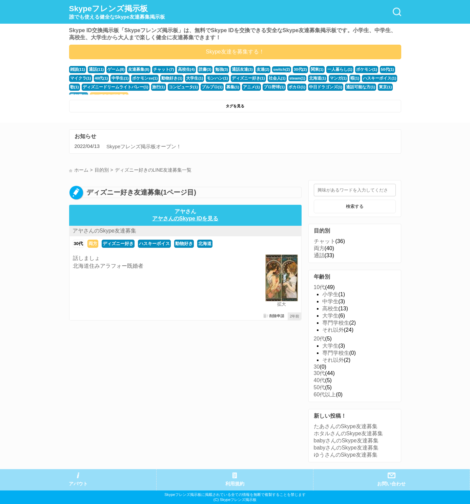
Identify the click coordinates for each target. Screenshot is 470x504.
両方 (92, 243)
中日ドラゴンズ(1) (298, 87)
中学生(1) (118, 78)
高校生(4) (180, 69)
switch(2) (271, 69)
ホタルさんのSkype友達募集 (348, 433)
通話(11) (95, 69)
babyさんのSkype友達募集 (346, 440)
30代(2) (289, 69)
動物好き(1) (167, 78)
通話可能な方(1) (331, 87)
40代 (319, 380)
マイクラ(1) (80, 78)
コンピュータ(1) (163, 87)
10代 (319, 287)
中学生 (330, 301)
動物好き (184, 243)
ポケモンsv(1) (141, 78)
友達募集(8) (135, 69)
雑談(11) (77, 69)
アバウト (78, 483)
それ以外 (333, 330)
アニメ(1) (228, 87)
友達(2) (253, 69)
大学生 (330, 316)
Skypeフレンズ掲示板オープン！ (143, 146)
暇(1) (340, 78)
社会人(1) (266, 78)
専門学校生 (335, 323)
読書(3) (198, 69)
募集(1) (210, 87)
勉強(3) (214, 69)
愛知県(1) (372, 87)
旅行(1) (140, 87)
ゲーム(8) (114, 69)
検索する (355, 206)
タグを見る (235, 106)
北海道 (204, 243)
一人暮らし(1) (327, 69)
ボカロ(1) (271, 87)
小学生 (330, 294)
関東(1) (306, 69)
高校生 (330, 308)
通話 (319, 255)
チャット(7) (159, 69)
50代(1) (372, 69)
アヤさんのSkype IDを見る (185, 218)
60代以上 (325, 394)
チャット (324, 241)
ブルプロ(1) (191, 87)
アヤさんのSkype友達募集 (104, 231)
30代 (78, 243)
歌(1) (387, 78)
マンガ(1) (324, 78)
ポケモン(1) (353, 69)
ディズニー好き (118, 243)
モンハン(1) (210, 78)
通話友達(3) (233, 69)
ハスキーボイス (154, 243)
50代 (319, 387)
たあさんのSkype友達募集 (345, 426)
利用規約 (234, 483)
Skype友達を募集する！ (235, 51)
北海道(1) (305, 78)
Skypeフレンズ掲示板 (117, 12)
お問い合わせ (391, 483)
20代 (319, 339)
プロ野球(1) (250, 87)
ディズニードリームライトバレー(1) (100, 87)
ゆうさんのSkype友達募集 (345, 455)
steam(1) (285, 78)
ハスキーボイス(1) (363, 78)
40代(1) (99, 78)
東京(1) (354, 87)
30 (317, 367)
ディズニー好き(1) (238, 78)
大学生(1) (188, 78)
